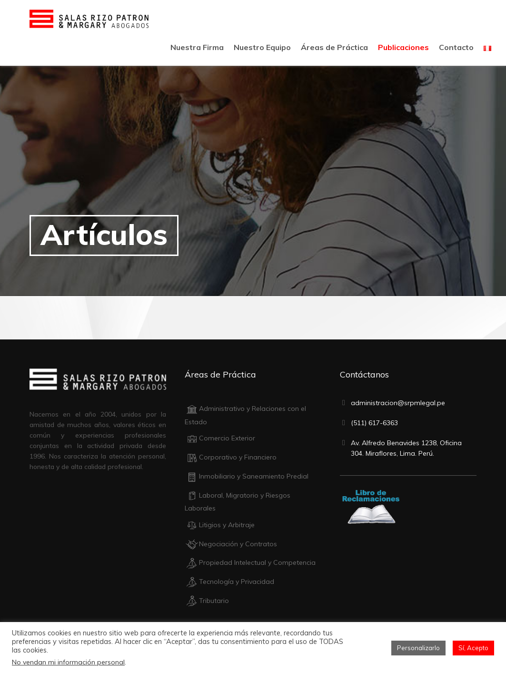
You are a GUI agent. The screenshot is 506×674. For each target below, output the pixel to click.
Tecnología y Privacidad (229, 581)
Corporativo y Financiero (231, 457)
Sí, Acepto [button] (473, 648)
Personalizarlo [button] (418, 648)
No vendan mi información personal (68, 662)
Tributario (207, 600)
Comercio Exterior (220, 438)
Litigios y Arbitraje (220, 525)
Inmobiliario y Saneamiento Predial (246, 476)
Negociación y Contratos (231, 544)
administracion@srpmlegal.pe (398, 402)
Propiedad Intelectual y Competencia (250, 562)
